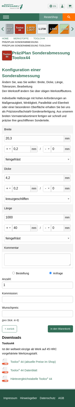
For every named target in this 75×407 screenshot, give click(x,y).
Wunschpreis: (10, 307)
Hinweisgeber (28, 398)
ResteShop (51, 17)
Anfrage (56, 273)
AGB (61, 398)
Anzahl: (6, 279)
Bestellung (20, 273)
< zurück (9, 328)
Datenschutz (47, 398)
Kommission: (10, 293)
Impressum (10, 398)
